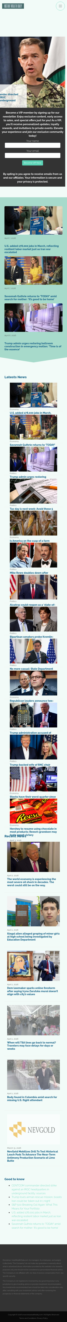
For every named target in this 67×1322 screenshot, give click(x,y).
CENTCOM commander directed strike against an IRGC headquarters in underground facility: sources (34, 1189)
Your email (32, 153)
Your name (32, 143)
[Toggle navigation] (60, 6)
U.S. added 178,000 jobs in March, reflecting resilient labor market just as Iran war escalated (36, 1216)
